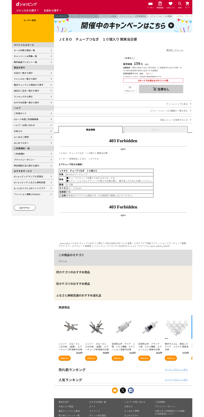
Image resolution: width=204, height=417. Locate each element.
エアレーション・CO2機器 (161, 16)
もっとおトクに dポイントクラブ (29, 188)
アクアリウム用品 (108, 16)
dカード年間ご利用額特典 (26, 119)
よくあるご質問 (21, 136)
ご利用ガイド (20, 113)
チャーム (63, 260)
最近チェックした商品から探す (28, 84)
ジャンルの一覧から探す (25, 78)
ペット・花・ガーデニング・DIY (84, 16)
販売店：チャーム (174, 49)
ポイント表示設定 (97, 415)
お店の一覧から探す (23, 72)
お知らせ (18, 131)
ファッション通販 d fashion (27, 194)
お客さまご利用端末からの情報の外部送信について (170, 412)
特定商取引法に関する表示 (26, 165)
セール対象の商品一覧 (24, 50)
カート (92, 406)
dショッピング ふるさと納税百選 (29, 182)
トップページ (60, 16)
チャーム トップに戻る (177, 104)
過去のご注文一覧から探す (26, 90)
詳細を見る (64, 358)
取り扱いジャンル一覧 (69, 415)
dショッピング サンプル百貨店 (28, 176)
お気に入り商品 (66, 406)
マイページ (94, 410)
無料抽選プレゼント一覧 (25, 62)
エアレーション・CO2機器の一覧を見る (169, 111)
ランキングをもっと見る (176, 369)
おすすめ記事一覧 (97, 401)
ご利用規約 (19, 153)
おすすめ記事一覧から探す (26, 102)
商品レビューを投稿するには (174, 120)
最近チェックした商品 (69, 410)
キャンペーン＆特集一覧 (25, 56)
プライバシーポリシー (24, 159)
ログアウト (24, 207)
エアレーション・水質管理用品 (133, 16)
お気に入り (130, 90)
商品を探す (64, 401)
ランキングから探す (23, 96)
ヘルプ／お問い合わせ (24, 125)
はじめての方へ (21, 142)
